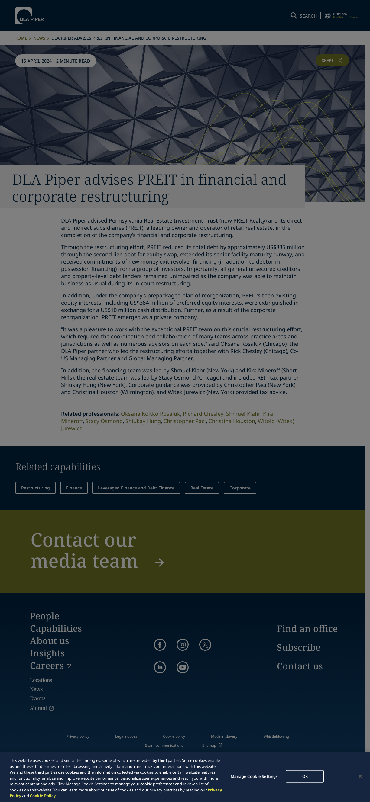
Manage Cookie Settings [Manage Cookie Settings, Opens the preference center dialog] (254, 776)
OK (305, 776)
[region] (185, 777)
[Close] (360, 776)
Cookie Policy (43, 795)
